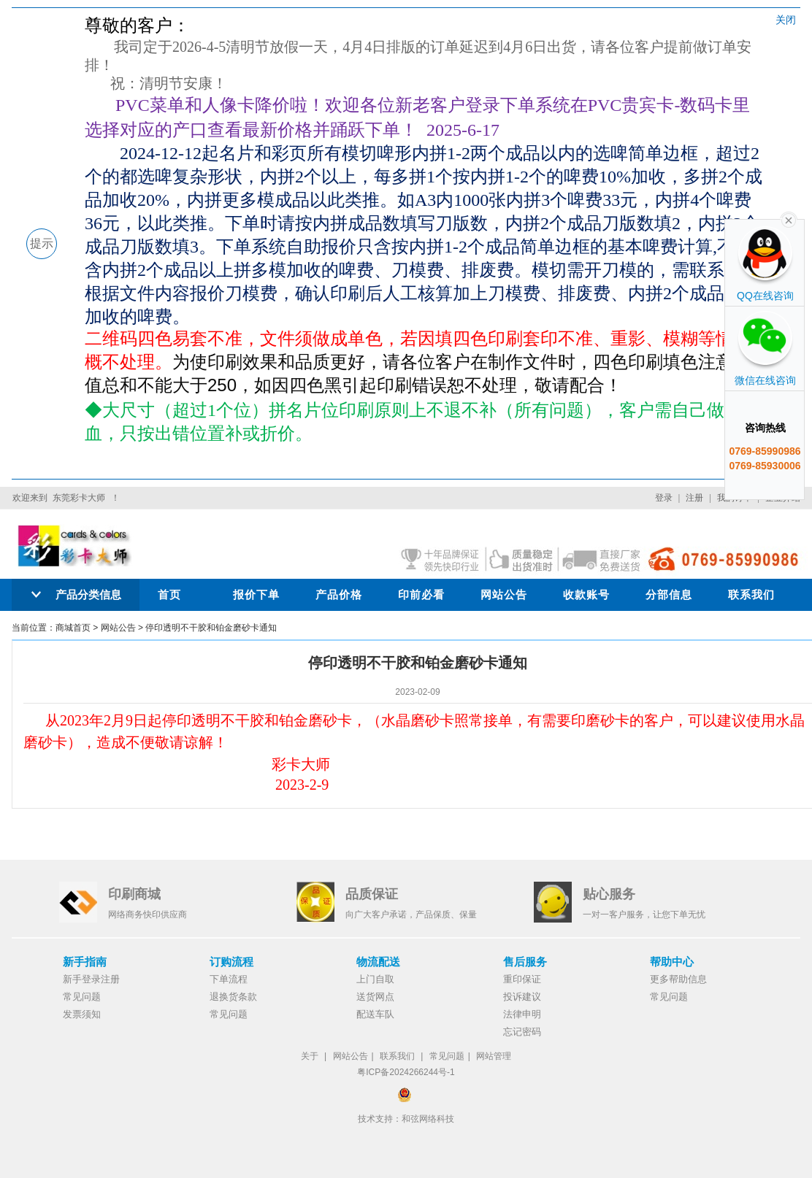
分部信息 (669, 594)
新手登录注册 (91, 979)
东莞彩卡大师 (79, 498)
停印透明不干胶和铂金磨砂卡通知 (211, 628)
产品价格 (338, 594)
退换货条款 (233, 996)
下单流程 (229, 979)
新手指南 (85, 961)
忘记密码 (522, 1031)
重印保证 (522, 979)
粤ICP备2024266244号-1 (405, 1072)
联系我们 (751, 594)
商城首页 (73, 628)
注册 (694, 498)
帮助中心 (672, 961)
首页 (169, 594)
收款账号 (586, 594)
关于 (309, 1056)
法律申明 (522, 1014)
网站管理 (493, 1056)
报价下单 (256, 594)
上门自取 (375, 979)
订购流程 (231, 961)
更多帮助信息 (678, 979)
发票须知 (82, 1014)
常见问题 (82, 996)
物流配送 (378, 961)
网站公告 (503, 594)
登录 (664, 498)
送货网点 (375, 996)
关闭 (785, 20)
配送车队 (375, 1014)
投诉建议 (522, 996)
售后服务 (525, 961)
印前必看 (421, 594)
